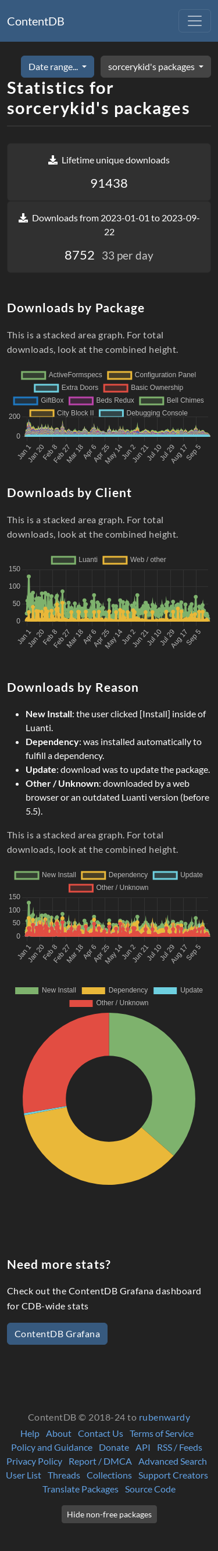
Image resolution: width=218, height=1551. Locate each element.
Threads (64, 1474)
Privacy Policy (34, 1460)
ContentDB (36, 21)
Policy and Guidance (51, 1447)
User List (23, 1474)
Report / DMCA (100, 1460)
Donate (114, 1447)
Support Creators (173, 1474)
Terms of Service (162, 1433)
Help (30, 1433)
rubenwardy (165, 1416)
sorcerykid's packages (152, 66)
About (59, 1433)
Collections (109, 1474)
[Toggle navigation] (194, 20)
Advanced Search (172, 1460)
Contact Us (100, 1433)
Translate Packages (80, 1488)
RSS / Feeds (179, 1447)
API (143, 1447)
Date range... (54, 66)
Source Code (150, 1488)
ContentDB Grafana (57, 1333)
